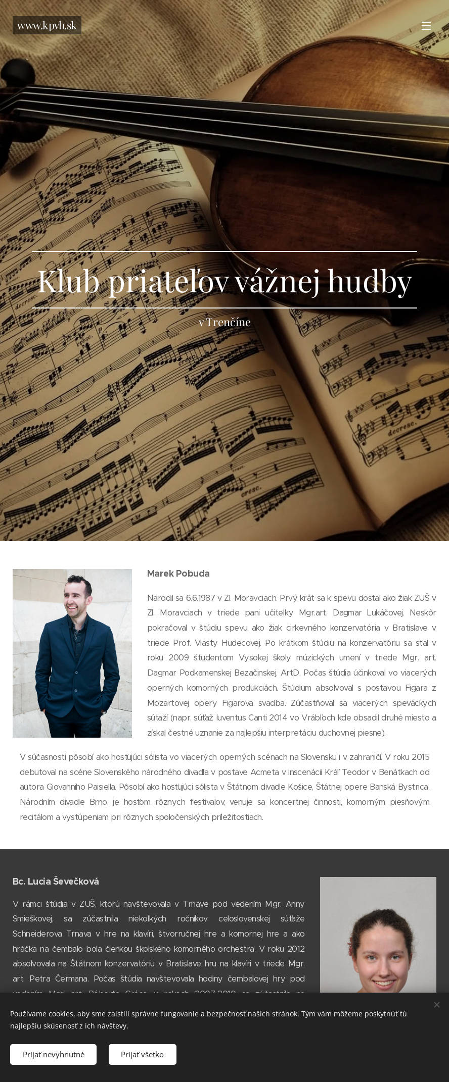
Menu (426, 25)
